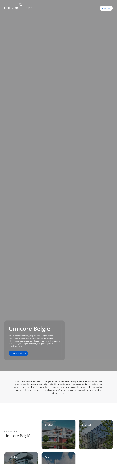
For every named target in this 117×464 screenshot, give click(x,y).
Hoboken (13, 457)
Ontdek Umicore (18, 353)
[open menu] (106, 8)
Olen (48, 457)
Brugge (49, 424)
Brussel (86, 424)
